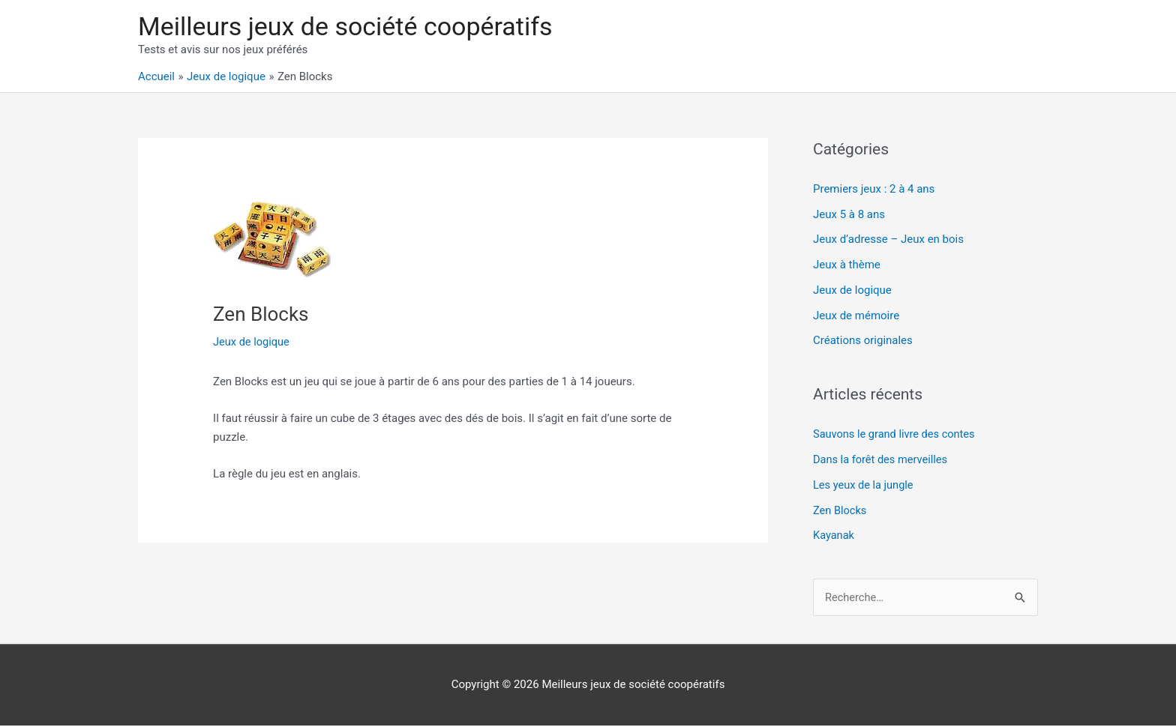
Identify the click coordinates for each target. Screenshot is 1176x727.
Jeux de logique (252, 343)
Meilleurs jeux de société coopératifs (351, 26)
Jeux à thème (846, 266)
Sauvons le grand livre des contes (896, 435)
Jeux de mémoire (856, 317)
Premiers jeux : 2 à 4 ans (873, 190)
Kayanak (834, 536)
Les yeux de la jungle (864, 486)
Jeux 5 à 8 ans (849, 216)
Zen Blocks (840, 511)
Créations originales (863, 342)
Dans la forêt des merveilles (882, 461)
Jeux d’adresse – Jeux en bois (888, 241)
